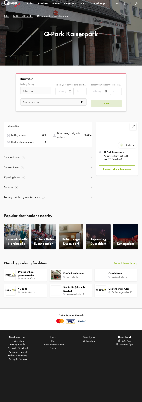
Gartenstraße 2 (28, 278)
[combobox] (119, 7)
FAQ (53, 340)
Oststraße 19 (72, 277)
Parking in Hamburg (17, 355)
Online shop (89, 340)
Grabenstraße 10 (119, 277)
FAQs (83, 6)
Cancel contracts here (53, 344)
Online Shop (18, 340)
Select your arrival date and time (70, 84)
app (98, 6)
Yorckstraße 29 (28, 292)
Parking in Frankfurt (18, 351)
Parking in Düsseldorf (23, 16)
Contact (53, 348)
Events (56, 6)
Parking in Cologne (18, 359)
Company (70, 6)
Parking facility (27, 84)
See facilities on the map (125, 263)
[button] (117, 167)
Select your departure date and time (106, 84)
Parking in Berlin (17, 344)
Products (43, 6)
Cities (30, 6)
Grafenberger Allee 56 (122, 292)
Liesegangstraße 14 (75, 293)
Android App (124, 344)
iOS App (124, 340)
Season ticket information (117, 167)
